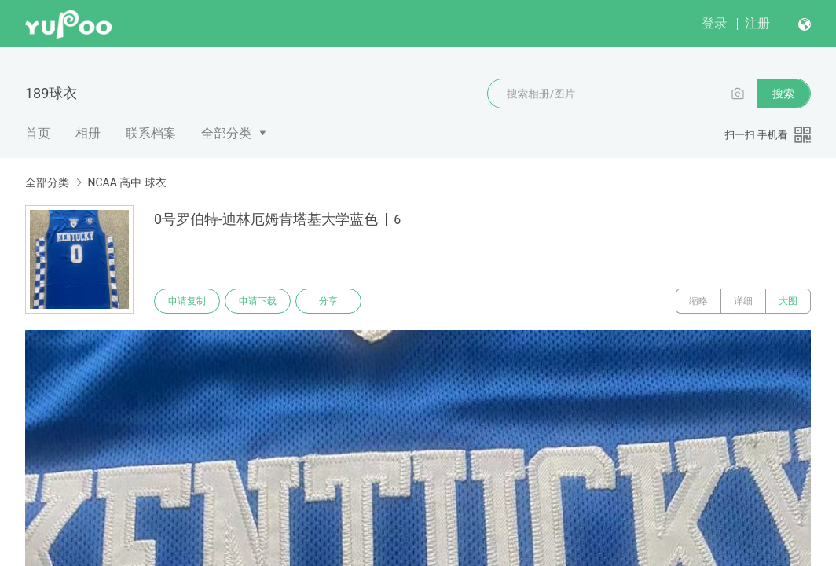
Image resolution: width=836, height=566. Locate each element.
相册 (88, 133)
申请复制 (187, 301)
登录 (714, 23)
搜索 (783, 93)
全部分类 (226, 133)
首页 (37, 133)
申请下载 (258, 301)
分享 (328, 301)
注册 (757, 23)
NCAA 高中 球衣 (126, 182)
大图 (788, 301)
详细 (743, 301)
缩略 (698, 301)
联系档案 (151, 133)
